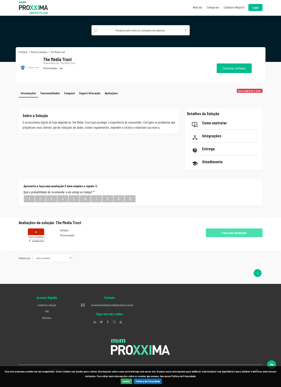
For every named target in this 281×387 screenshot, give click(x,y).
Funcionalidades (51, 92)
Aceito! (126, 381)
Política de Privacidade (148, 381)
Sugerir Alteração (92, 92)
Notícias (197, 7)
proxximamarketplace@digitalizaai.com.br (112, 304)
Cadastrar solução (47, 304)
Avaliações (114, 92)
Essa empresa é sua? (249, 90)
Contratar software (234, 68)
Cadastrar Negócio (234, 7)
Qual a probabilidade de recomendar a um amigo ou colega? (59, 191)
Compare (71, 92)
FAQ (47, 311)
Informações (29, 92)
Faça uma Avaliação (234, 232)
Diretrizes (47, 317)
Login (255, 7)
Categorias (213, 7)
